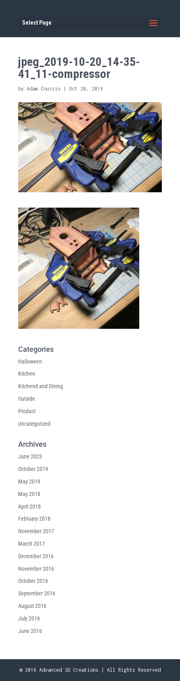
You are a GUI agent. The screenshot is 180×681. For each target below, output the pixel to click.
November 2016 (36, 568)
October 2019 (33, 469)
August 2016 (32, 606)
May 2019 (29, 481)
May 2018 (29, 494)
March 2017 (31, 543)
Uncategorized (34, 423)
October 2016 (33, 581)
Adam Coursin (44, 89)
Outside (26, 398)
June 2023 (30, 456)
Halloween (30, 361)
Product (27, 411)
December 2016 (36, 556)
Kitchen (26, 373)
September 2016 (36, 593)
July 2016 (29, 618)
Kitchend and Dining (40, 386)
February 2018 (34, 518)
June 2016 (30, 631)
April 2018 (29, 506)
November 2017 (36, 531)
